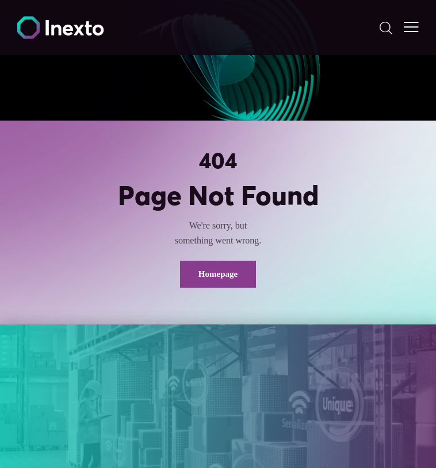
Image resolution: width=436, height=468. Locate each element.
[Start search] (385, 27)
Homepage (218, 274)
